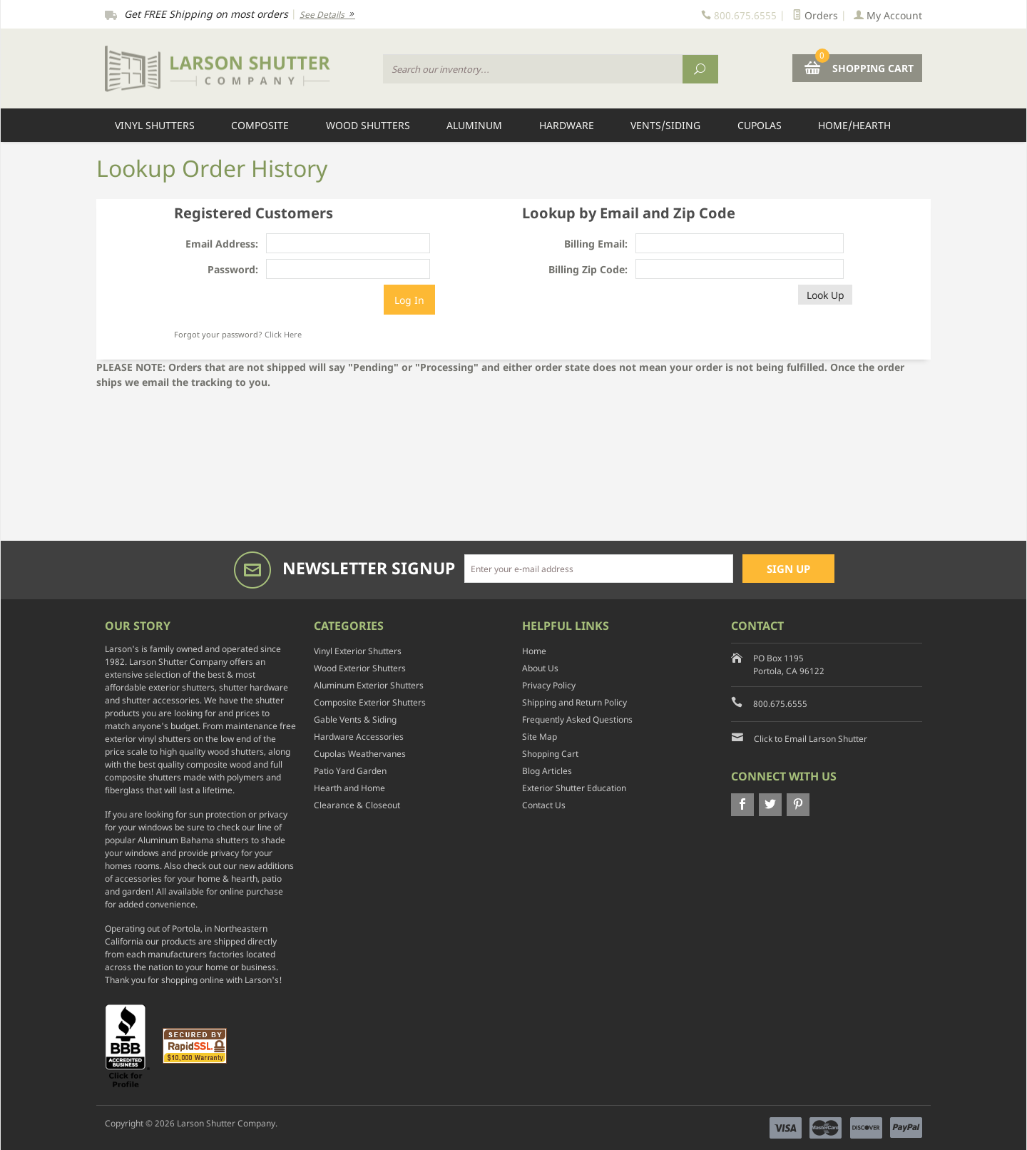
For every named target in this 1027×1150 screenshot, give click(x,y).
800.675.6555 (780, 704)
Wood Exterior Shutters (360, 668)
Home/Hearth (854, 125)
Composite (260, 125)
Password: (233, 269)
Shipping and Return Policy (574, 702)
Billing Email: (596, 243)
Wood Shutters (368, 125)
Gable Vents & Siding (355, 719)
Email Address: (221, 243)
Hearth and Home (349, 788)
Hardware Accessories (359, 737)
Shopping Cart (550, 754)
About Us (540, 668)
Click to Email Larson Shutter (810, 739)
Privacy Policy (549, 685)
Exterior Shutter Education (574, 788)
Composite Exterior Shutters (370, 702)
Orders (815, 15)
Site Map (539, 737)
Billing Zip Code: (588, 269)
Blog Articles (547, 771)
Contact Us (544, 805)
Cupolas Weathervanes (360, 754)
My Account (888, 15)
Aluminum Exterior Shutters (369, 685)
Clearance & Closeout (357, 805)
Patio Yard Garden (350, 771)
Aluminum (474, 125)
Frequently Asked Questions (577, 719)
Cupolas (759, 125)
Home (534, 651)
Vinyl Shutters (155, 125)
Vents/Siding (665, 125)
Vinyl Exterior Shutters (358, 651)
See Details (327, 15)
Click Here (283, 335)
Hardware (566, 125)
